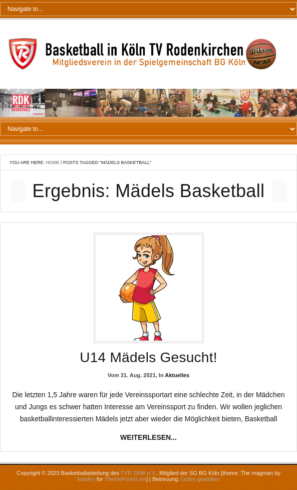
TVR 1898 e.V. (138, 473)
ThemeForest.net (125, 479)
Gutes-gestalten (200, 479)
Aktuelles (177, 375)
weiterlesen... (148, 437)
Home (53, 162)
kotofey (86, 479)
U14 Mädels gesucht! (148, 357)
